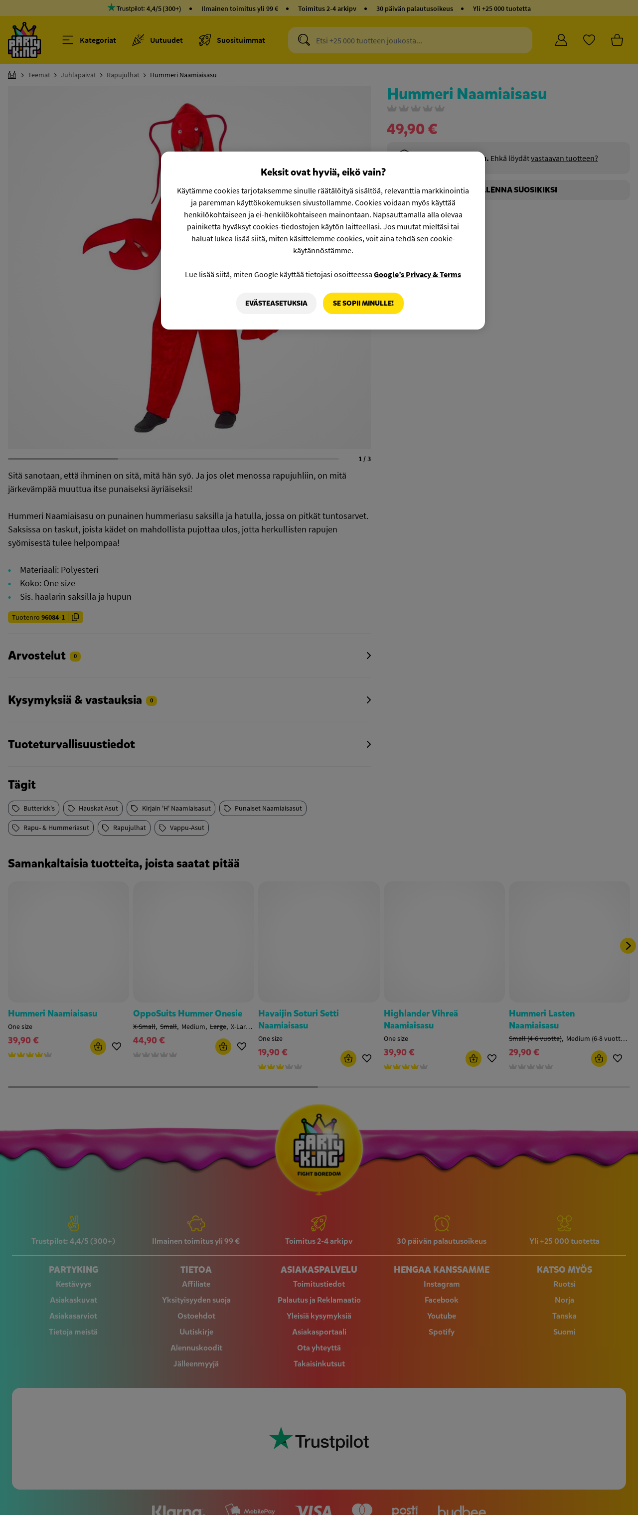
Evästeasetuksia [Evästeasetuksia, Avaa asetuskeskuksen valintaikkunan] (276, 303)
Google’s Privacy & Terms (417, 274)
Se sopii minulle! (363, 303)
